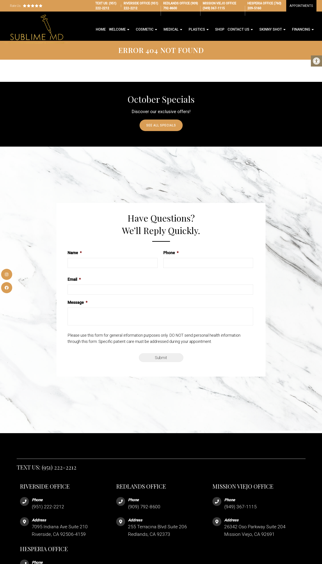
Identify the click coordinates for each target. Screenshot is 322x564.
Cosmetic (145, 30)
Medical (171, 30)
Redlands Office (176, 3)
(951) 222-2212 (59, 474)
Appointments (301, 6)
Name (75, 259)
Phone (170, 259)
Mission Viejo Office (219, 3)
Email (74, 286)
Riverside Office (137, 3)
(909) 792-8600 (144, 514)
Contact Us (238, 30)
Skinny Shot (270, 30)
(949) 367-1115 (214, 8)
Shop (219, 30)
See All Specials (161, 132)
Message (77, 309)
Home (101, 30)
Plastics (197, 30)
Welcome (117, 30)
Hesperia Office (260, 3)
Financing (301, 30)
